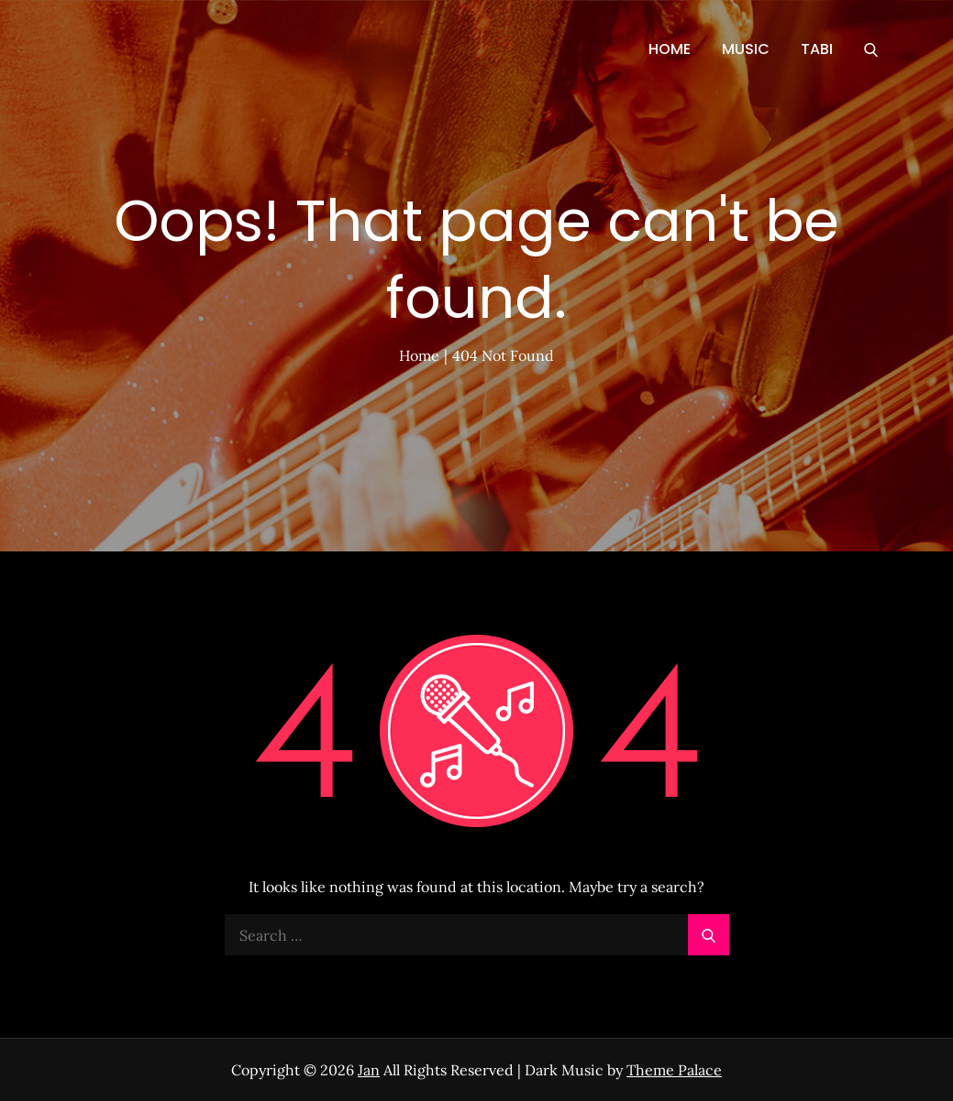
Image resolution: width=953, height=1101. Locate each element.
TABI (817, 49)
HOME (669, 49)
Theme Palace (674, 1070)
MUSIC (746, 49)
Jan (369, 1070)
